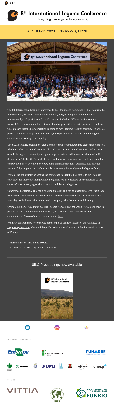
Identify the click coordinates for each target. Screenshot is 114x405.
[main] (57, 31)
